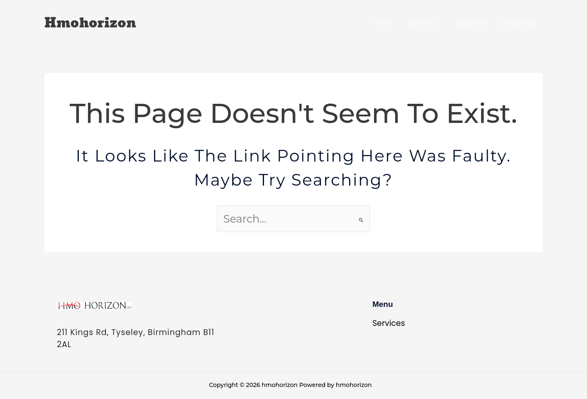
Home (383, 23)
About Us (470, 23)
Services (424, 23)
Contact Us (517, 23)
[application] (438, 23)
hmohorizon (90, 23)
